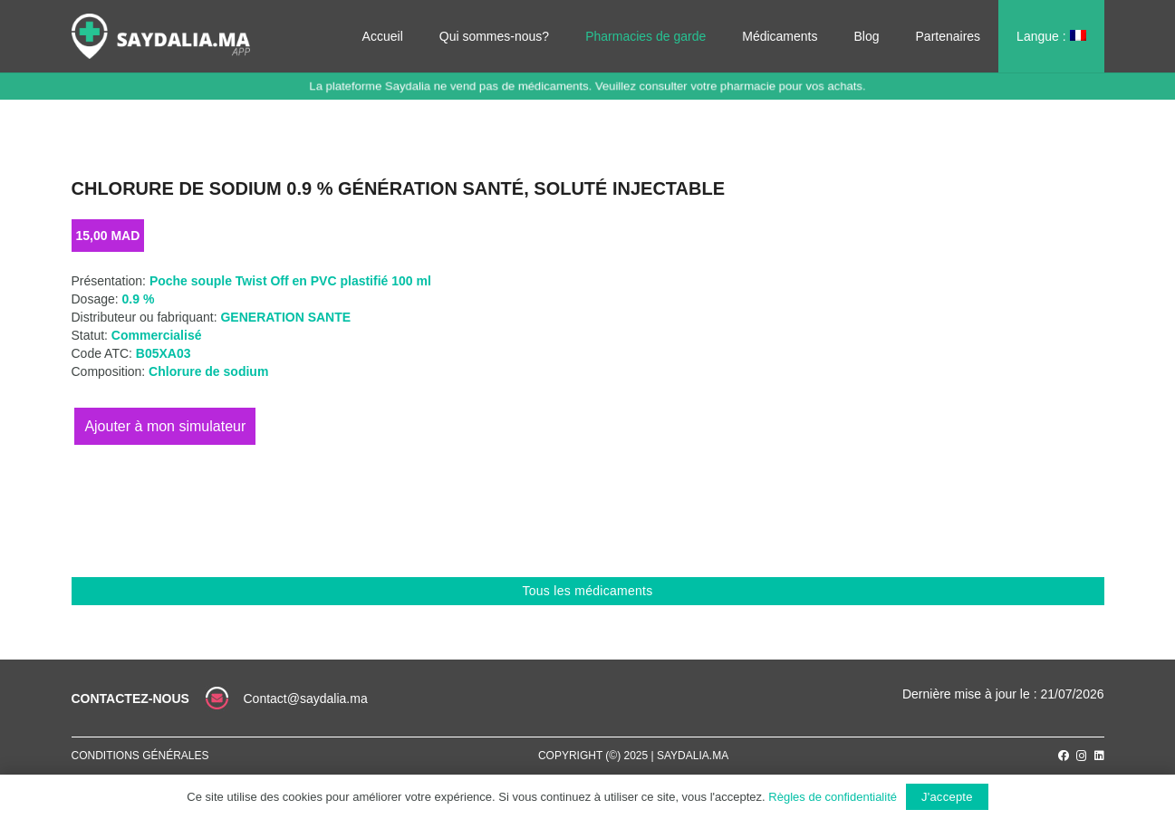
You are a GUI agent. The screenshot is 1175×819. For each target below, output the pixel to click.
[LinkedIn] (1099, 755)
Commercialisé (156, 335)
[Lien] (161, 36)
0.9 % (138, 299)
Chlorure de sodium (208, 371)
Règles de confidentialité (832, 797)
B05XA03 (163, 353)
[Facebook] (1063, 755)
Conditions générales (140, 755)
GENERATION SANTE (285, 317)
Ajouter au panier (164, 426)
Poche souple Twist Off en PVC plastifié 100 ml (290, 281)
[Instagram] (1081, 756)
